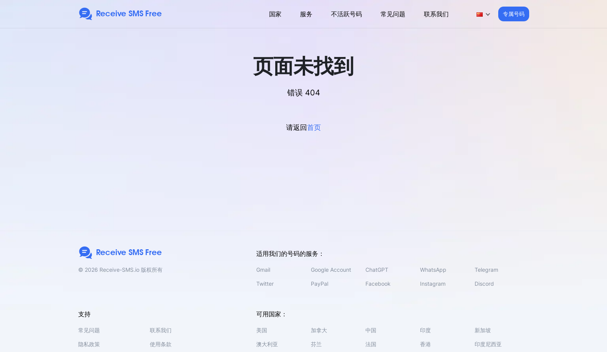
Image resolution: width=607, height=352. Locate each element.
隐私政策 (89, 344)
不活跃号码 (346, 14)
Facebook (378, 283)
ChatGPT (376, 269)
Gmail (263, 269)
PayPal (319, 283)
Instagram (433, 283)
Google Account (331, 269)
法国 (370, 344)
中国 (370, 330)
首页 (314, 127)
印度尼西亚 (488, 344)
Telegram (486, 269)
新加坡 (483, 330)
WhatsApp (433, 269)
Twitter (265, 283)
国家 (275, 14)
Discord (484, 283)
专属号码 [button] (514, 13)
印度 (425, 330)
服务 (306, 14)
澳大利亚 (267, 344)
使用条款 (160, 344)
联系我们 (436, 14)
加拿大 (319, 330)
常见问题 (393, 14)
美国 (261, 330)
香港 (425, 344)
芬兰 (316, 344)
